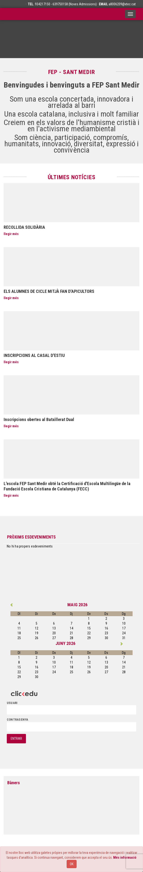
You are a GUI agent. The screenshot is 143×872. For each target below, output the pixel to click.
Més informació (124, 857)
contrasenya (17, 719)
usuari (12, 703)
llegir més (11, 234)
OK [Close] (71, 864)
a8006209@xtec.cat (122, 4)
